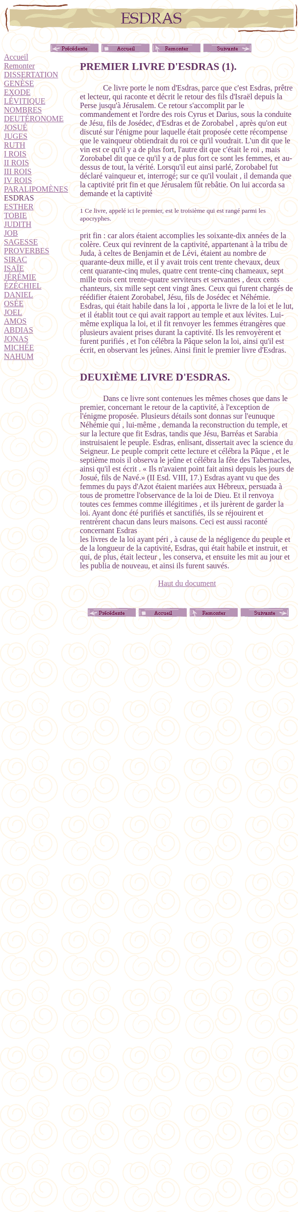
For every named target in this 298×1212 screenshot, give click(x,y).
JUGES (15, 136)
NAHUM (18, 356)
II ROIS (16, 162)
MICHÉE (19, 347)
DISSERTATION (31, 74)
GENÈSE (19, 83)
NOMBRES (23, 110)
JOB (11, 233)
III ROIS (17, 171)
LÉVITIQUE (24, 101)
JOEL (13, 312)
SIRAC (15, 259)
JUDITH (17, 224)
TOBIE (15, 215)
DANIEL (18, 295)
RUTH (14, 145)
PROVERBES (26, 251)
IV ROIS (18, 180)
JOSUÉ (15, 127)
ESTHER (18, 206)
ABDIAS (18, 330)
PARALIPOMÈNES (36, 189)
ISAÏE (14, 268)
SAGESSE (21, 242)
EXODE (17, 92)
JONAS (16, 339)
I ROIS (15, 154)
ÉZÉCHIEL (22, 286)
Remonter (19, 66)
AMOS (15, 321)
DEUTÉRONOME (34, 118)
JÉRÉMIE (20, 277)
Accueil (16, 57)
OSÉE (14, 303)
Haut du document (187, 583)
